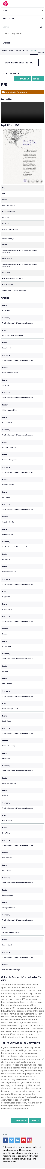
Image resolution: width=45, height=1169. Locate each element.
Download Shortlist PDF (20, 62)
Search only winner (13, 33)
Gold (11, 50)
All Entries (41, 51)
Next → (36, 78)
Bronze (26, 50)
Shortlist (33, 51)
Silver (18, 50)
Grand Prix (4, 51)
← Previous (19, 78)
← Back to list (13, 73)
